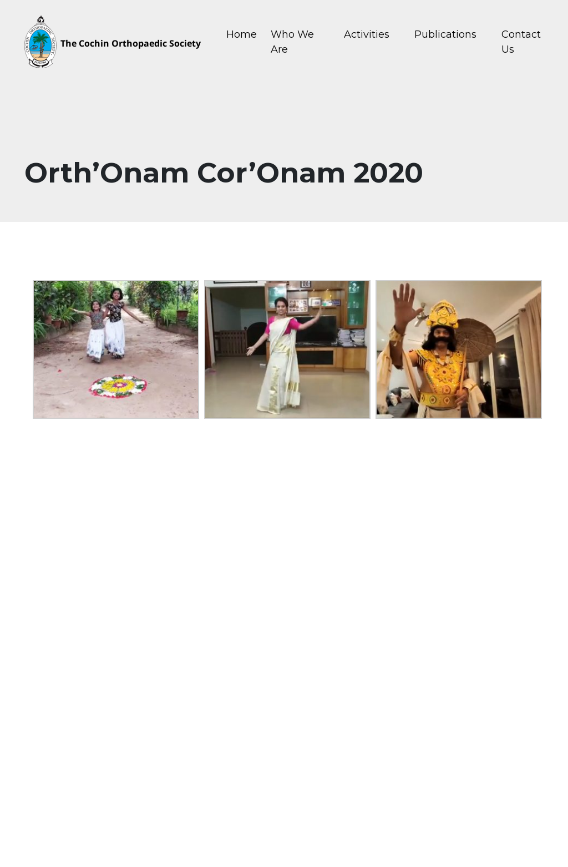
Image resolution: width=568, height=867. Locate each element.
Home (241, 34)
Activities (366, 34)
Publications (445, 34)
